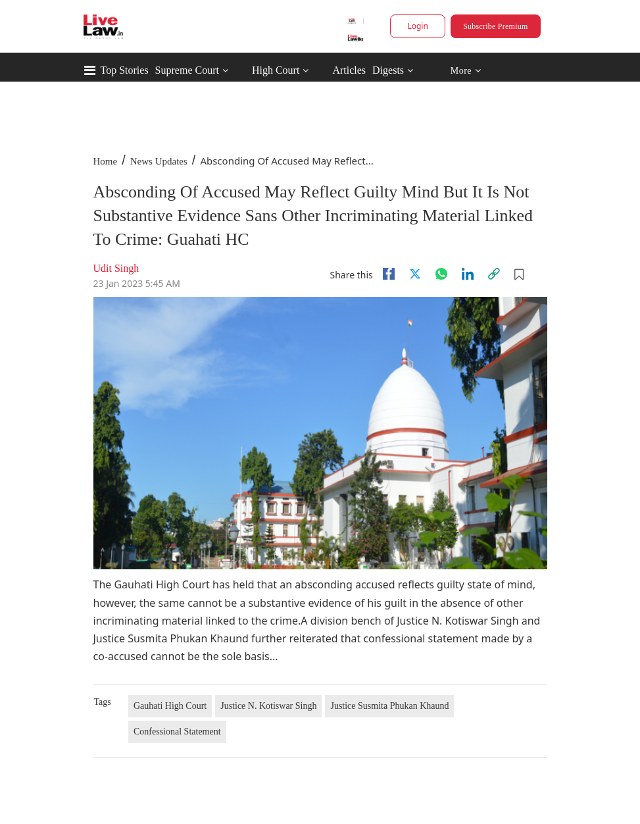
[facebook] (389, 274)
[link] (494, 274)
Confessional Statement (177, 731)
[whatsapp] (441, 274)
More (465, 71)
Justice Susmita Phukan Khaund (389, 706)
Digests (388, 70)
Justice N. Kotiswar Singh (268, 706)
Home (105, 161)
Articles (349, 70)
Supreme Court (187, 70)
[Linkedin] (468, 274)
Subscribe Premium (495, 26)
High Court (275, 70)
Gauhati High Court (170, 706)
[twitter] (415, 274)
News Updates (158, 161)
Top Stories (125, 70)
